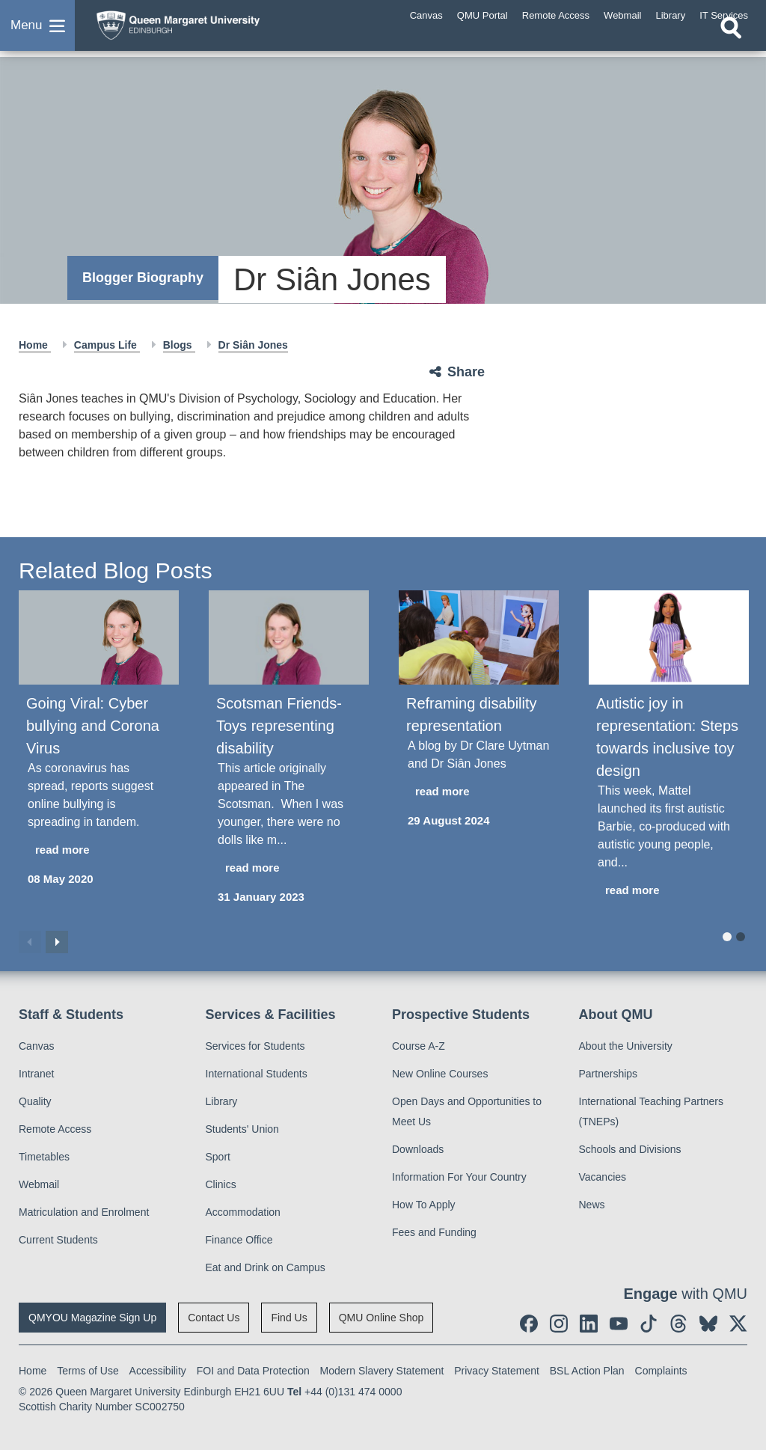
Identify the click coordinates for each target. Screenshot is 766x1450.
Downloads (418, 1149)
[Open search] (731, 42)
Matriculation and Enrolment (84, 1212)
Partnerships (608, 1074)
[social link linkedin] (589, 1324)
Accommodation (243, 1212)
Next (57, 942)
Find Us (289, 1318)
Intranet (36, 1074)
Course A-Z (418, 1046)
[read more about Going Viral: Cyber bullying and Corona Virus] (99, 850)
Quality (35, 1101)
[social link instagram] (559, 1324)
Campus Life (107, 345)
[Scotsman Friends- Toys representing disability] (289, 637)
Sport (218, 1157)
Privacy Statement (496, 1371)
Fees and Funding (434, 1232)
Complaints (661, 1371)
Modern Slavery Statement (382, 1371)
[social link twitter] (738, 1324)
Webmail (39, 1184)
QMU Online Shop (381, 1318)
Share (466, 371)
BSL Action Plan (587, 1371)
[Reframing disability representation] (479, 637)
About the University (625, 1046)
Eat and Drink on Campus (265, 1267)
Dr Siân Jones (253, 345)
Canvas (36, 1046)
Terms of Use (87, 1371)
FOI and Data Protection (253, 1371)
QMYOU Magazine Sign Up (92, 1318)
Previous (30, 942)
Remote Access (55, 1129)
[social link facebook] (529, 1324)
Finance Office (239, 1240)
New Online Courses (440, 1074)
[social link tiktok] (649, 1324)
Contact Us (213, 1318)
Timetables (44, 1157)
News (592, 1205)
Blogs (179, 345)
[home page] (205, 29)
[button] (37, 33)
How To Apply (424, 1205)
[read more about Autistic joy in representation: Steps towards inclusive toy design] (669, 890)
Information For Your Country (459, 1177)
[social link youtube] (619, 1324)
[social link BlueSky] (708, 1324)
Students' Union (242, 1129)
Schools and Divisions (630, 1149)
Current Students (58, 1240)
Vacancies (603, 1177)
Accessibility (157, 1371)
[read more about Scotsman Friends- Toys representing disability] (289, 868)
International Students (256, 1074)
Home (35, 345)
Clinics (221, 1184)
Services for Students (255, 1046)
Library (222, 1101)
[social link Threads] (678, 1324)
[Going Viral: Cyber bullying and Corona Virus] (99, 637)
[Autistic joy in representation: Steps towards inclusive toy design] (669, 637)
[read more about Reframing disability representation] (479, 792)
